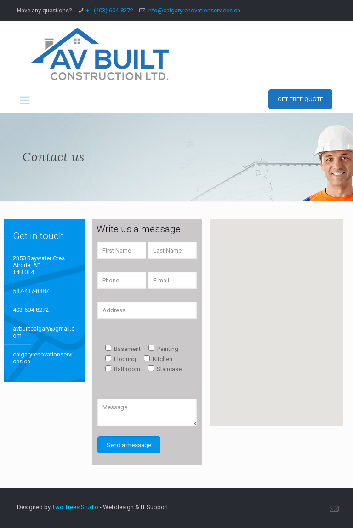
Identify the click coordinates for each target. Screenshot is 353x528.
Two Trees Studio (75, 507)
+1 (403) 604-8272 (109, 10)
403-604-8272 (31, 309)
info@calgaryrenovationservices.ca (193, 10)
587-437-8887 (31, 290)
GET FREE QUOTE (300, 99)
